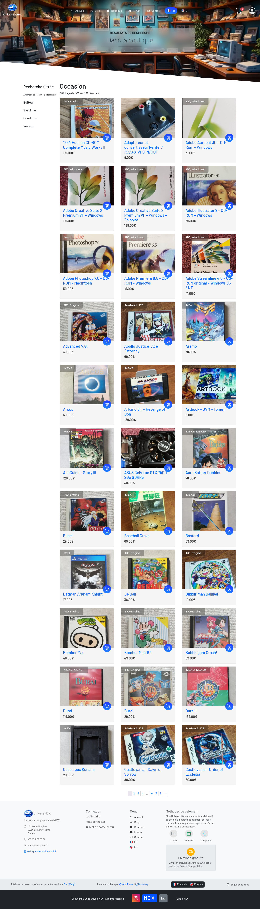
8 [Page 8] (160, 793)
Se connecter (95, 822)
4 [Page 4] (142, 793)
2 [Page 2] (134, 793)
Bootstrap (141, 884)
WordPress (126, 884)
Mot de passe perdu (100, 827)
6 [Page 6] (152, 793)
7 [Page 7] (156, 793)
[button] (239, 11)
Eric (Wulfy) (69, 884)
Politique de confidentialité (40, 851)
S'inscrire (93, 816)
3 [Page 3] (138, 793)
